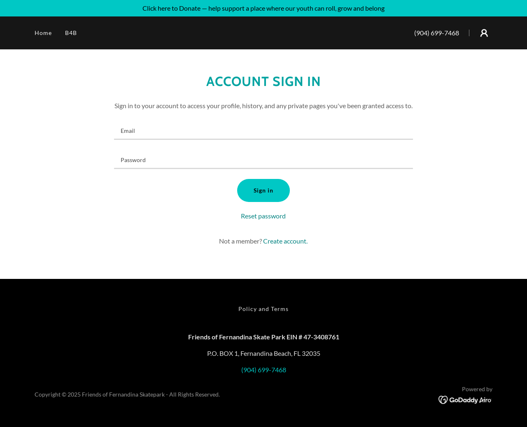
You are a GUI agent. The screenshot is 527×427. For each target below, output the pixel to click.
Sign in (264, 190)
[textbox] (263, 130)
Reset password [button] (263, 216)
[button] (484, 33)
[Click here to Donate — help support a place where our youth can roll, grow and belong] (263, 8)
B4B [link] (71, 32)
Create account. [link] (285, 241)
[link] (465, 399)
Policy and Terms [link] (263, 308)
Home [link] (43, 32)
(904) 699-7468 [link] (436, 33)
